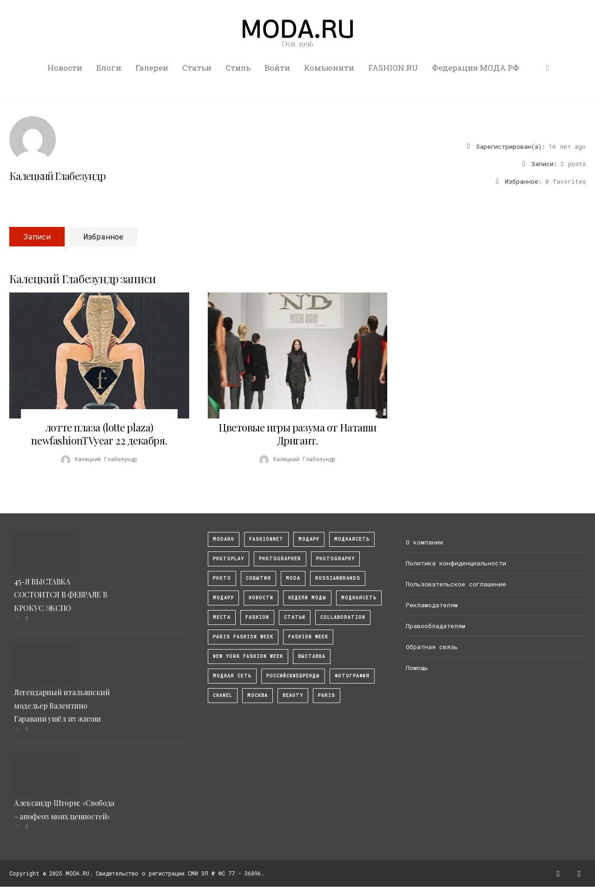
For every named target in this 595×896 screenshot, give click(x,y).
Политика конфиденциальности (456, 563)
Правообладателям (435, 626)
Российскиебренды (293, 676)
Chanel (222, 695)
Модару (223, 598)
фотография (352, 676)
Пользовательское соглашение (456, 584)
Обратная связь (432, 647)
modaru (223, 539)
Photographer (280, 559)
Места (222, 617)
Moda (293, 578)
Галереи (151, 67)
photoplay (228, 559)
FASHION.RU (393, 67)
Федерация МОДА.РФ (475, 67)
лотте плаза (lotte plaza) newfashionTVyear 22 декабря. (99, 433)
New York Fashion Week (248, 656)
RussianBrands (337, 578)
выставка (311, 656)
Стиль (238, 67)
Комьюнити (329, 67)
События (258, 578)
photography (335, 559)
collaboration (342, 617)
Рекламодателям (432, 605)
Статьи (197, 67)
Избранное (103, 236)
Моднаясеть (359, 598)
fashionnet (266, 539)
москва (257, 695)
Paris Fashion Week (243, 637)
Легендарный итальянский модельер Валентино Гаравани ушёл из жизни (62, 705)
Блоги (108, 67)
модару (308, 539)
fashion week (308, 637)
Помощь (417, 668)
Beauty (293, 695)
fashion (257, 617)
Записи (37, 236)
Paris (326, 695)
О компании (424, 542)
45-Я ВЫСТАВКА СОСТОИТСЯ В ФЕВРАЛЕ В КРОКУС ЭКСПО (60, 595)
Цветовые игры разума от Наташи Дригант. (297, 433)
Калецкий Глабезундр (57, 176)
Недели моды (307, 598)
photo (222, 578)
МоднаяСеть (352, 539)
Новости (64, 67)
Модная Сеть (232, 676)
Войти (277, 67)
